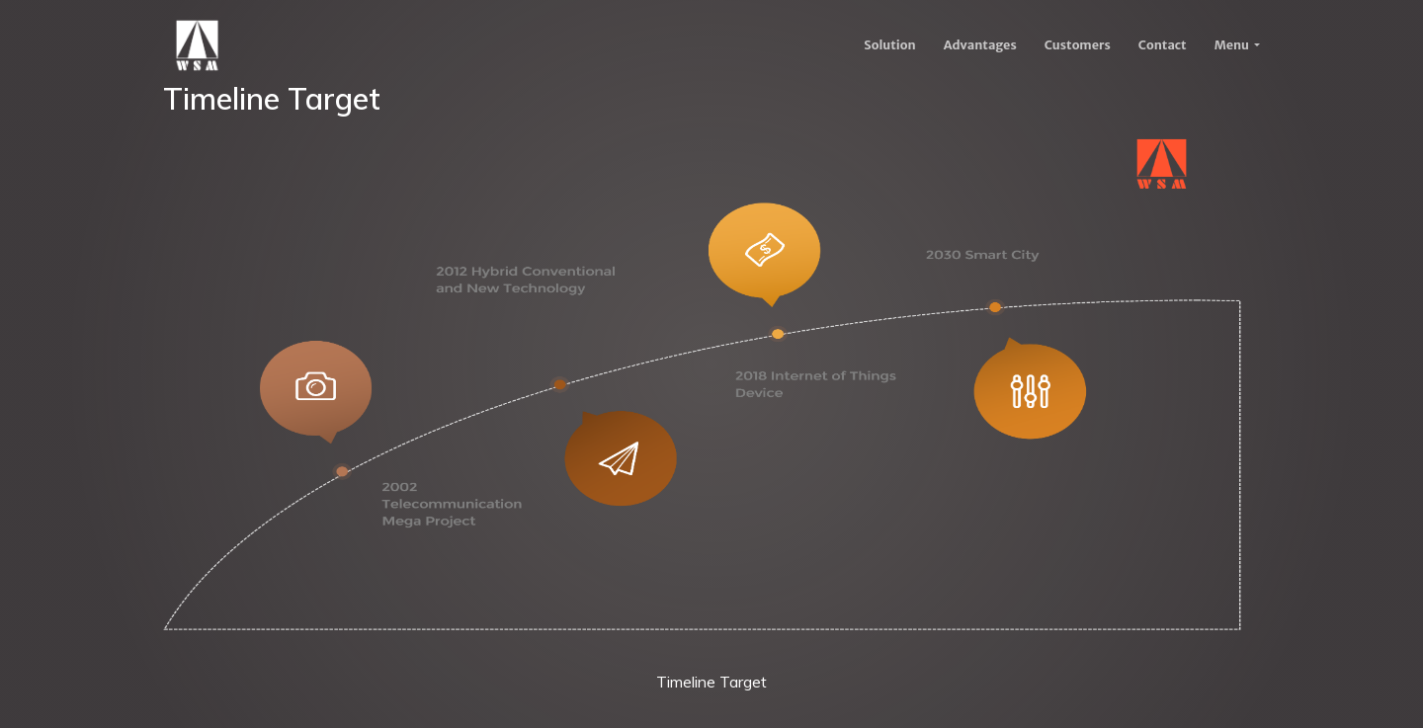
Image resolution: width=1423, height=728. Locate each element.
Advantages (980, 45)
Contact (1162, 45)
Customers (1078, 45)
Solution (889, 45)
